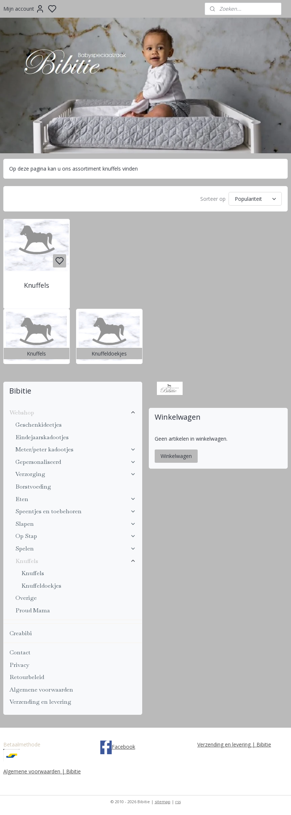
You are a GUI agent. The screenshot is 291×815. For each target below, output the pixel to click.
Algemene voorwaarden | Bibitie (42, 771)
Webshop (73, 412)
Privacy (19, 665)
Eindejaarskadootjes (42, 437)
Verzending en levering (40, 702)
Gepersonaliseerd (75, 462)
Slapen (75, 524)
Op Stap (75, 536)
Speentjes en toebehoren (75, 511)
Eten (75, 499)
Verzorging (75, 474)
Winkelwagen (176, 455)
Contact (20, 652)
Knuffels (36, 285)
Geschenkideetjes (38, 425)
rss (178, 801)
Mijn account (23, 8)
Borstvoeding (33, 486)
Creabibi (21, 633)
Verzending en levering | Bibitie (234, 744)
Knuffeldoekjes (41, 586)
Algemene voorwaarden (41, 689)
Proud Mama (32, 610)
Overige (26, 598)
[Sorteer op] (255, 199)
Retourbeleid (27, 677)
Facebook (123, 746)
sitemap (162, 801)
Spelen (75, 548)
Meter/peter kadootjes (75, 449)
